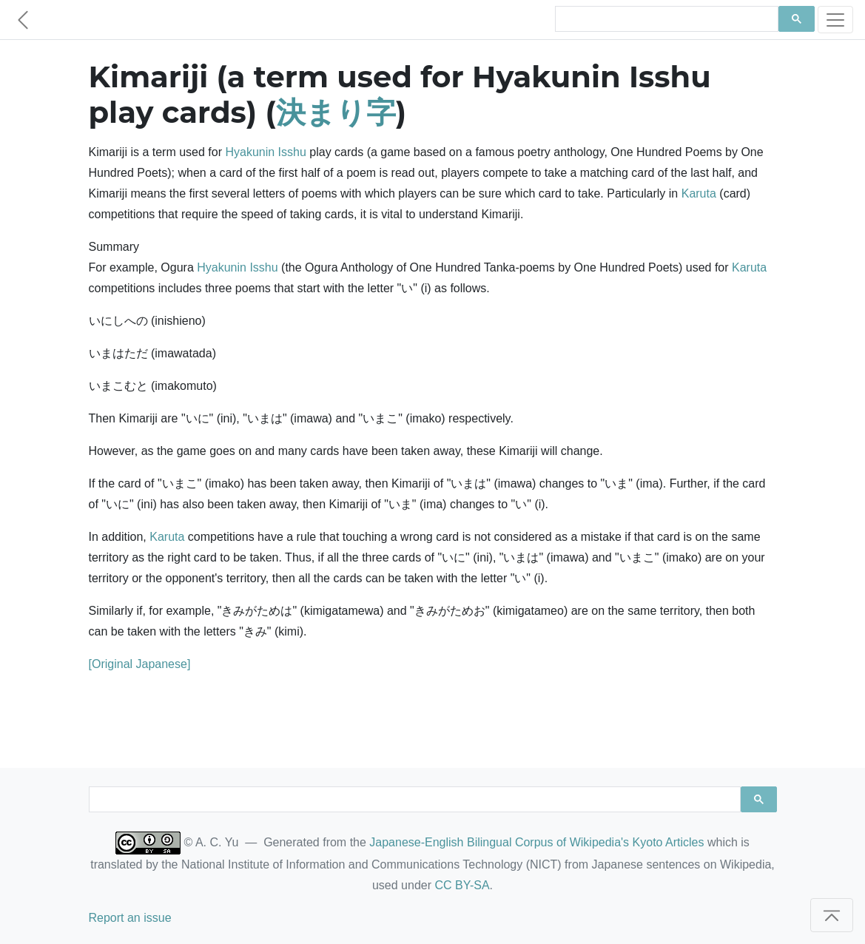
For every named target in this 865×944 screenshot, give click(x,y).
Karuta (698, 193)
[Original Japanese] (140, 664)
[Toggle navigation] (835, 19)
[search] (665, 19)
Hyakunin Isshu (265, 152)
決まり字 (336, 112)
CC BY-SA (461, 885)
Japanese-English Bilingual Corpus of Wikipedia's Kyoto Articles (536, 842)
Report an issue (130, 917)
